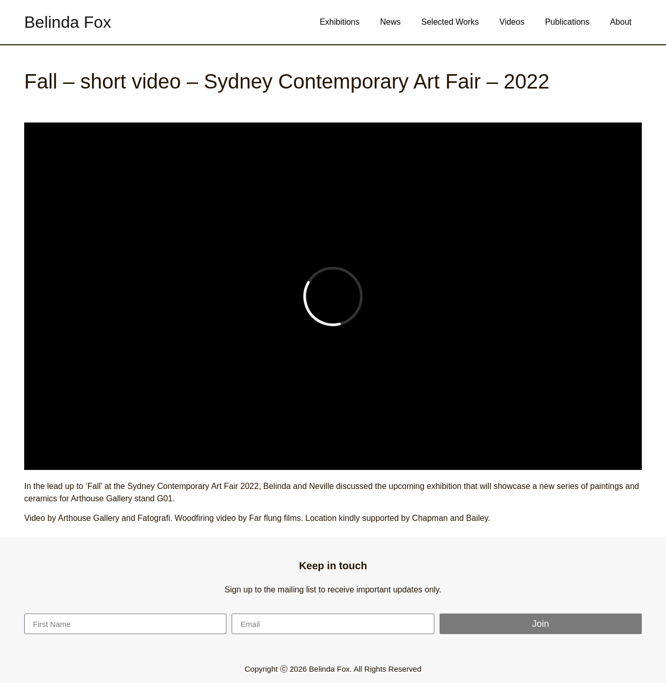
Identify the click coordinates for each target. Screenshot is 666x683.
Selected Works (450, 21)
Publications (567, 21)
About (621, 21)
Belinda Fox (67, 22)
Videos (511, 21)
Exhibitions (339, 21)
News (390, 21)
